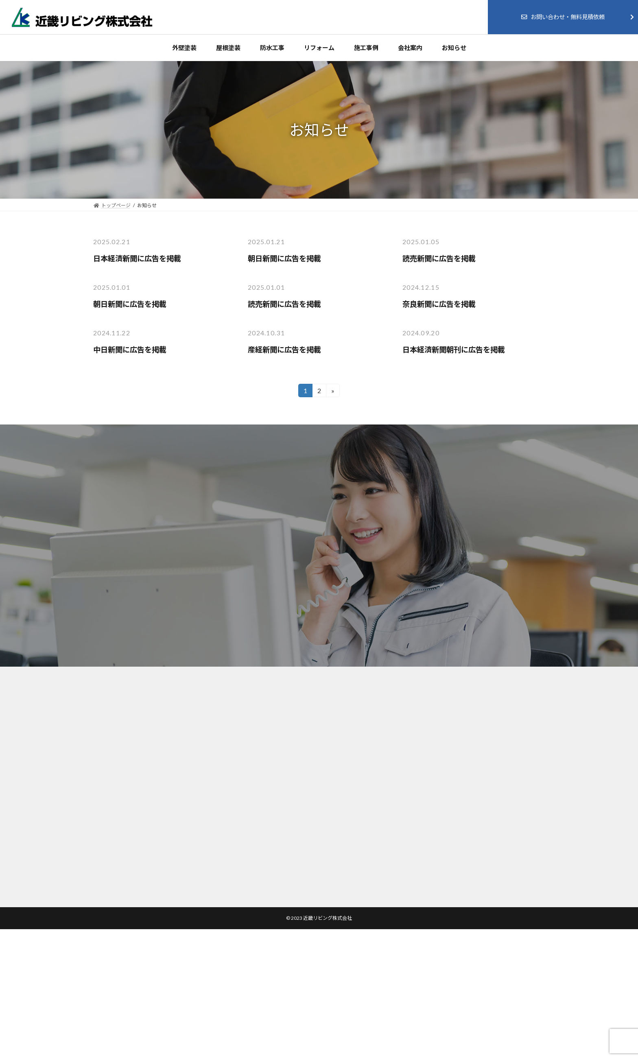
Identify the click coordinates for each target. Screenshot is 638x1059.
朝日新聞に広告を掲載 (284, 258)
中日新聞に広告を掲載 (129, 349)
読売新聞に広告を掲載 (439, 258)
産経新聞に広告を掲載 (284, 349)
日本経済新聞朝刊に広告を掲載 (453, 349)
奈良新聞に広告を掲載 (439, 304)
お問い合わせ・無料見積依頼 (563, 16)
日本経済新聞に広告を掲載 (137, 258)
